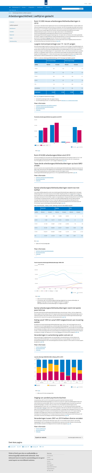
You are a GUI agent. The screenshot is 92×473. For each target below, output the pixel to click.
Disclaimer (49, 463)
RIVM (53, 96)
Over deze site (50, 455)
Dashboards (40, 7)
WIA (49, 35)
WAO (69, 38)
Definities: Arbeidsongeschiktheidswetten (45, 107)
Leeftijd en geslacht (17, 25)
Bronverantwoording (40, 108)
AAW (62, 300)
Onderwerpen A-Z (16, 7)
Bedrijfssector (12, 28)
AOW (77, 54)
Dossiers (24, 7)
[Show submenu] (27, 7)
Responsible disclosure (52, 466)
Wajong (48, 38)
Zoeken (81, 8)
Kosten (11, 38)
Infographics (31, 7)
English (89, 3)
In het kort (12, 22)
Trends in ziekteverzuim (41, 347)
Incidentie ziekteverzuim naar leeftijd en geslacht (46, 105)
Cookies (48, 461)
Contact (85, 3)
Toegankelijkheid (50, 468)
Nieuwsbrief (53, 459)
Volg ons (53, 470)
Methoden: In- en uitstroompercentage (69, 100)
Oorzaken (12, 31)
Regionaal (12, 34)
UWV (58, 41)
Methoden (38, 110)
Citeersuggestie (50, 465)
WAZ (53, 99)
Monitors (48, 7)
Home (10, 7)
